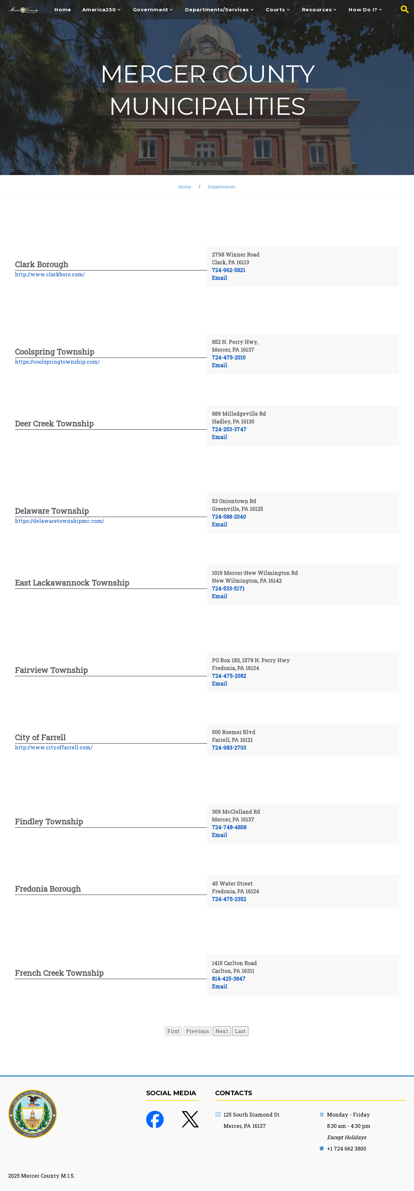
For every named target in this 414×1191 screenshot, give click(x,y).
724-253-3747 (229, 429)
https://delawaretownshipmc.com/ (59, 520)
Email (219, 277)
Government (151, 10)
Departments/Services (217, 10)
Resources (317, 10)
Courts (275, 10)
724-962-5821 (228, 270)
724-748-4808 (229, 827)
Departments (222, 186)
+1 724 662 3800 (346, 1148)
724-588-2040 (229, 516)
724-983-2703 (229, 747)
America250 (99, 10)
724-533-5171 (228, 588)
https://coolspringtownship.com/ (57, 361)
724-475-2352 (229, 899)
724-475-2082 (229, 675)
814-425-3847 (228, 978)
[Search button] (402, 9)
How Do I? (363, 10)
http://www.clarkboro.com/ (50, 274)
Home (62, 10)
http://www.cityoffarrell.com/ (54, 747)
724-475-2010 (228, 357)
